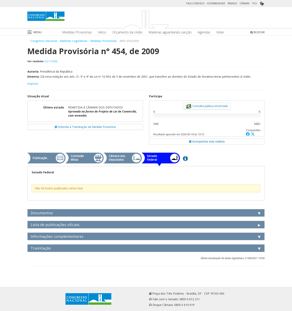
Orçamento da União (127, 32)
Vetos (102, 32)
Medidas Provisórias (77, 32)
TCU (254, 3)
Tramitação (41, 248)
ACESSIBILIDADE (216, 3)
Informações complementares (57, 236)
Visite (220, 32)
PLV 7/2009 (51, 61)
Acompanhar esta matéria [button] (206, 141)
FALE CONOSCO (195, 3)
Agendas (204, 32)
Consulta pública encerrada (207, 106)
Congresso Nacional (43, 41)
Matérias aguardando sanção (170, 32)
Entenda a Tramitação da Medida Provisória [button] (85, 127)
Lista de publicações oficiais (55, 224)
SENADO (232, 3)
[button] (248, 133)
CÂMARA (245, 3)
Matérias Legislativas (73, 41)
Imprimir (32, 84)
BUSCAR (257, 32)
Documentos (42, 212)
